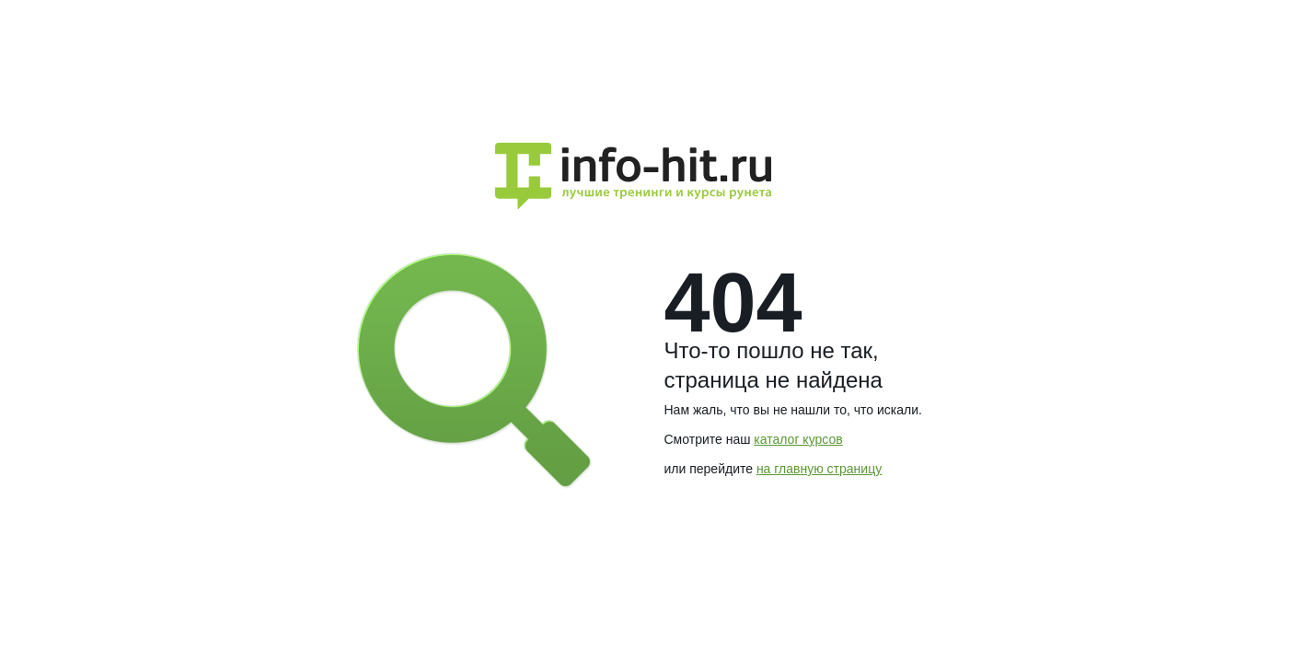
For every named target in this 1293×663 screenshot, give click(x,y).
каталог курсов (798, 439)
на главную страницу (819, 468)
